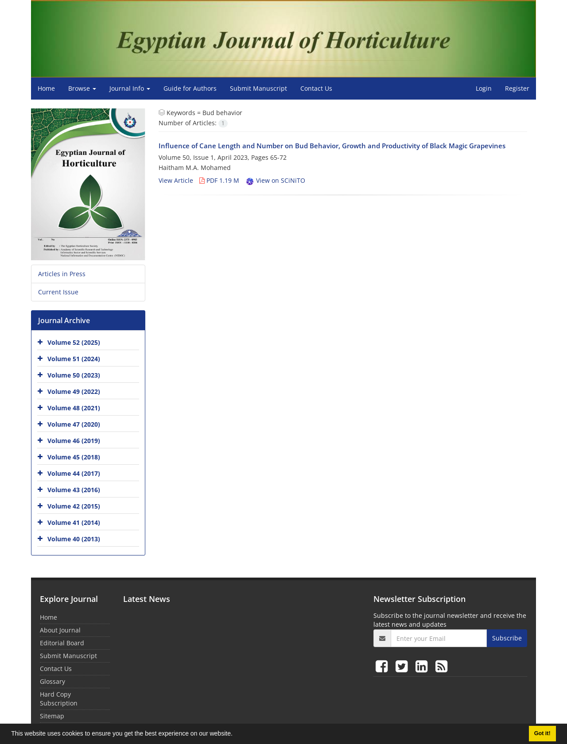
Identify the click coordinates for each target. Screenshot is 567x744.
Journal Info (129, 88)
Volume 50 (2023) (73, 375)
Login (484, 88)
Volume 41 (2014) (73, 522)
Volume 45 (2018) (73, 457)
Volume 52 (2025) (73, 342)
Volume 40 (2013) (73, 539)
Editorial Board (62, 643)
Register (517, 88)
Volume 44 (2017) (73, 473)
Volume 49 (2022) (73, 391)
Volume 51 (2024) (73, 359)
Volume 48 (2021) (73, 408)
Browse (82, 88)
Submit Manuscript (258, 88)
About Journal (60, 630)
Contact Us (316, 88)
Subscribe (507, 638)
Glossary (52, 681)
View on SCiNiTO (275, 180)
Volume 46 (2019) (73, 440)
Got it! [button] (542, 733)
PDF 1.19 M (219, 180)
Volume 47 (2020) (73, 424)
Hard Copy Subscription (59, 698)
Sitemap (52, 716)
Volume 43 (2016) (73, 490)
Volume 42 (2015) (73, 506)
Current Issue (58, 292)
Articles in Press (61, 274)
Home (46, 88)
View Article (176, 180)
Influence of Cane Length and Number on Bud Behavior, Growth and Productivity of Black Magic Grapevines (332, 145)
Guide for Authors (190, 88)
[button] (235, 734)
